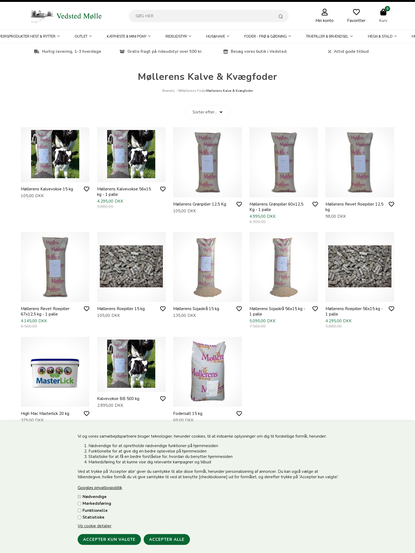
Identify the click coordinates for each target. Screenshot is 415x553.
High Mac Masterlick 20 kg (45, 413)
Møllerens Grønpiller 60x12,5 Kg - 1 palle (276, 206)
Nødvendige (95, 496)
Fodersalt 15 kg (187, 413)
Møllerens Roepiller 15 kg (121, 308)
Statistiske (93, 517)
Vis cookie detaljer (94, 526)
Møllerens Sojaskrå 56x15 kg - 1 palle (277, 311)
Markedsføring (97, 503)
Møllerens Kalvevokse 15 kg (47, 189)
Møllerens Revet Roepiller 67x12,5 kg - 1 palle (45, 311)
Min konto (324, 20)
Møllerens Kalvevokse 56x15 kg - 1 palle (124, 191)
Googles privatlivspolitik (100, 487)
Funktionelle (95, 510)
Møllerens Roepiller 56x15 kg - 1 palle (354, 311)
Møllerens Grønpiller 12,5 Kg (199, 204)
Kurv (383, 20)
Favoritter (356, 20)
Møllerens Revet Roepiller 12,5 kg (354, 206)
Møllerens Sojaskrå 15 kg (196, 308)
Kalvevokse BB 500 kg (118, 398)
